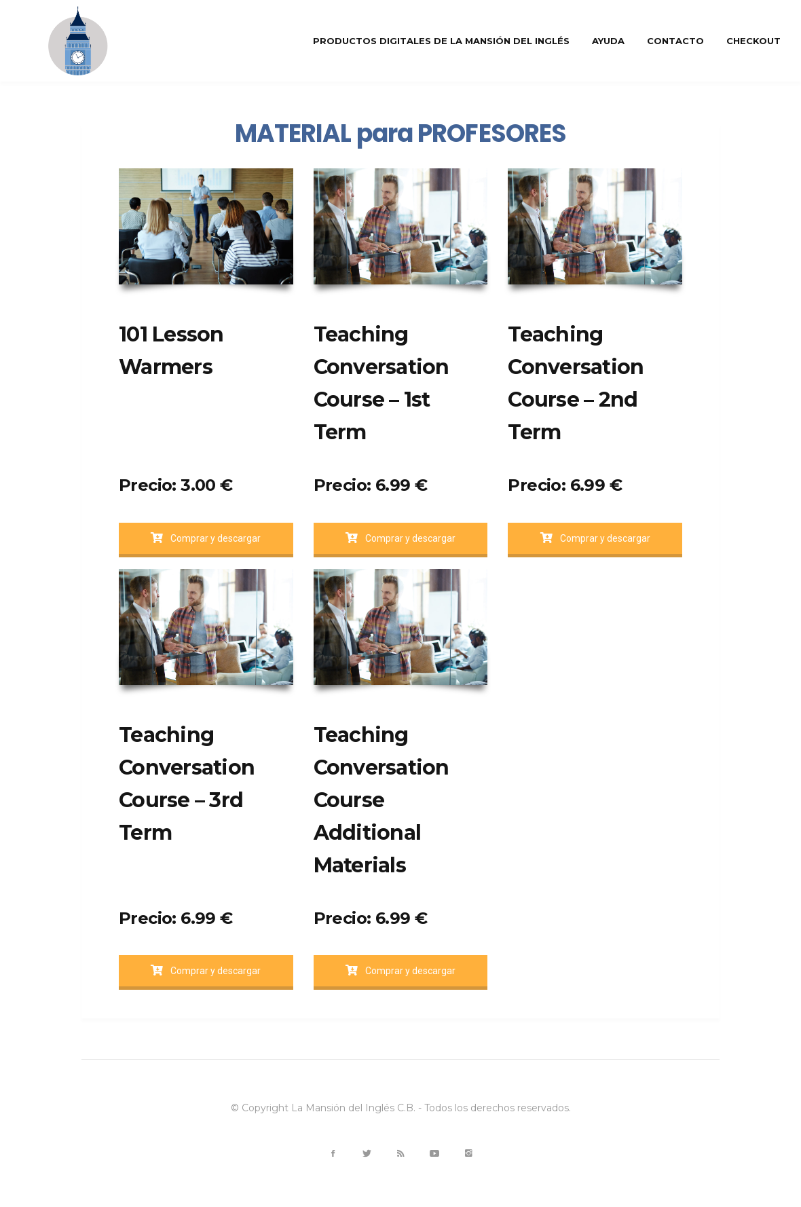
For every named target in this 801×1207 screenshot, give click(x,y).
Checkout (753, 40)
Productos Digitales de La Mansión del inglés (441, 40)
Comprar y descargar (206, 538)
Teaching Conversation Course (381, 767)
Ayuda (608, 40)
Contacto (675, 40)
